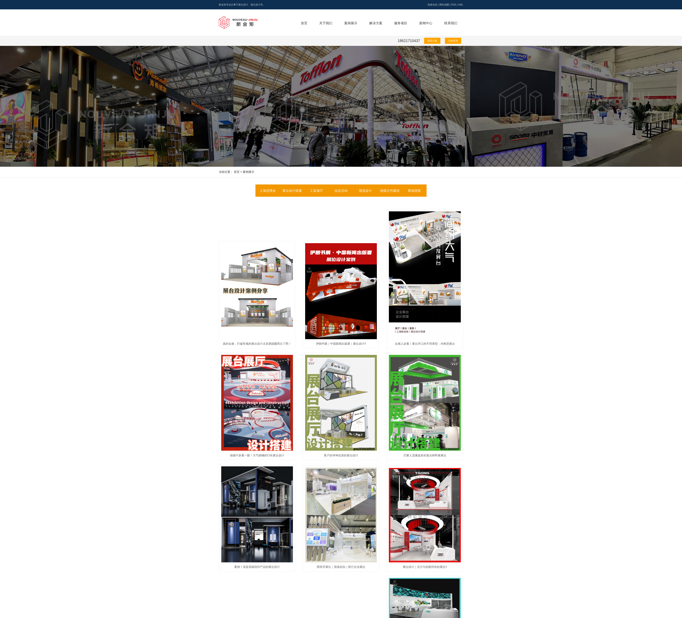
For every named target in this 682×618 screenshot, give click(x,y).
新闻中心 (425, 23)
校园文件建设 (390, 190)
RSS (453, 4)
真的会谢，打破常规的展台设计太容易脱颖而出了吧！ (257, 343)
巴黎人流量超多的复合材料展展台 (425, 455)
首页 (304, 23)
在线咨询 (453, 40)
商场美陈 (414, 190)
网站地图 (444, 4)
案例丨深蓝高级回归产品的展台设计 (257, 566)
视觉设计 (365, 190)
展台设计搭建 (292, 190)
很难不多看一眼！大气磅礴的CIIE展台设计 (257, 455)
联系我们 (450, 23)
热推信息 (432, 4)
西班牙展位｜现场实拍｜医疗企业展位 (341, 566)
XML (460, 4)
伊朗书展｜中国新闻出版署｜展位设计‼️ (341, 343)
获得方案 (432, 40)
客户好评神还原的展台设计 (341, 455)
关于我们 (325, 23)
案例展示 (350, 23)
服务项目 (400, 23)
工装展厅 (316, 190)
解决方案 (375, 23)
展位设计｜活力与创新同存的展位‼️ (425, 566)
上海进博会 (268, 190)
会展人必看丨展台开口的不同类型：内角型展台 (425, 343)
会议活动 (341, 190)
